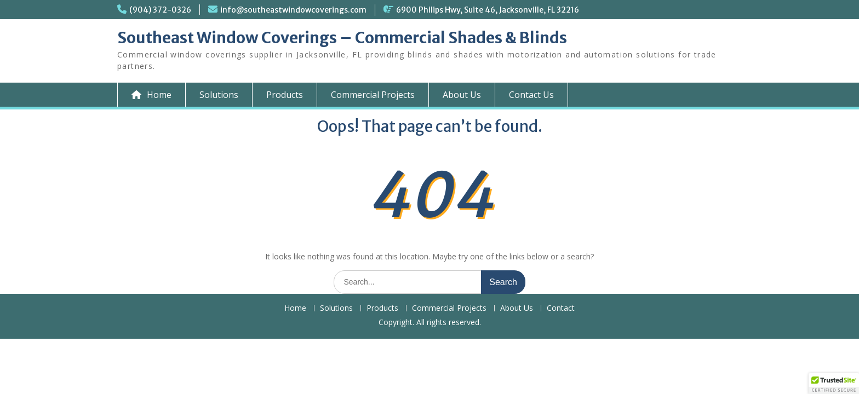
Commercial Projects (373, 95)
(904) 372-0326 (160, 10)
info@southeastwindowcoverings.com (293, 10)
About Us (462, 95)
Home (295, 308)
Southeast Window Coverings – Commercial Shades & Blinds (342, 38)
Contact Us (531, 95)
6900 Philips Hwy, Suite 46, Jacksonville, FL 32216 (487, 10)
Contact (561, 308)
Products (284, 95)
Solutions (218, 95)
